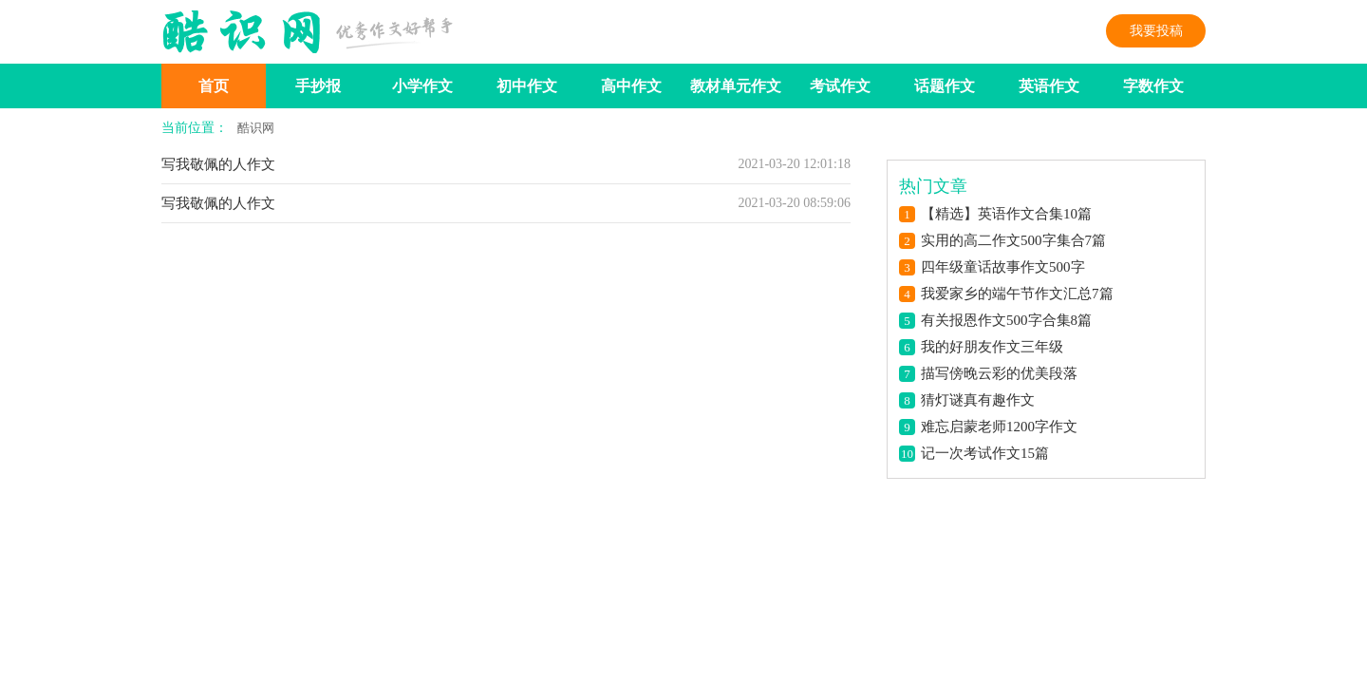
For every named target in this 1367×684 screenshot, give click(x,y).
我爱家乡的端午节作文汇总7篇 (1017, 293)
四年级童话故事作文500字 (1003, 267)
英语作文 (1049, 86)
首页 (213, 86)
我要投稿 (1156, 31)
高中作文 (631, 86)
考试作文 (840, 86)
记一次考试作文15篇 (985, 453)
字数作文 (1153, 86)
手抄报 (318, 86)
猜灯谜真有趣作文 (978, 400)
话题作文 (944, 86)
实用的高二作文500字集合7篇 (1013, 240)
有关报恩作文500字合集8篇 (1006, 320)
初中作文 (526, 86)
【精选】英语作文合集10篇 (1006, 213)
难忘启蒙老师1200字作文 (999, 426)
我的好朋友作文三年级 (992, 346)
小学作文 (422, 86)
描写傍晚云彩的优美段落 (999, 373)
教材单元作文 (735, 86)
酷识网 (255, 128)
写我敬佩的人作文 (218, 164)
